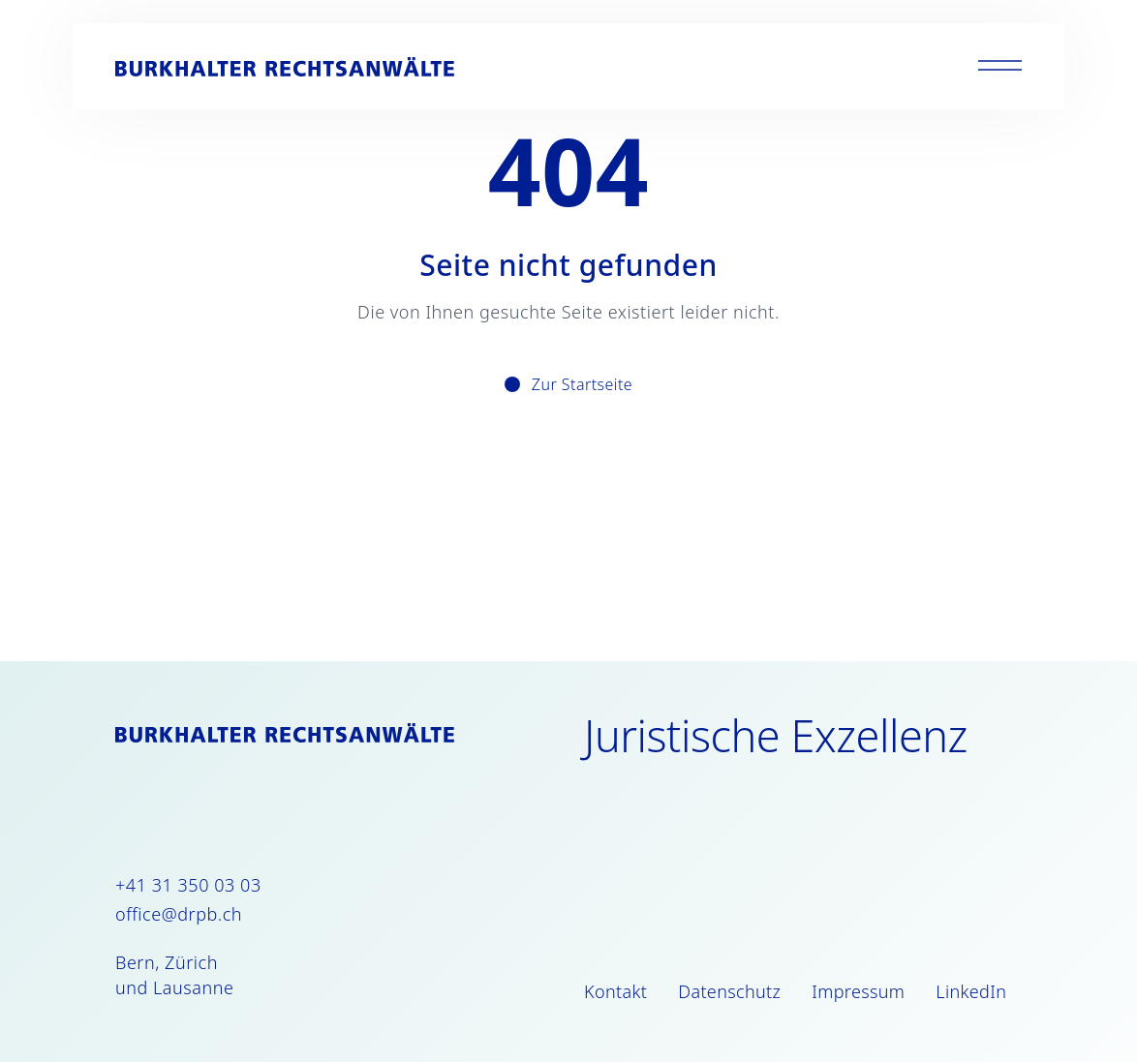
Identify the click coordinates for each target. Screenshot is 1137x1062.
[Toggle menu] (1000, 66)
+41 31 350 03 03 (188, 884)
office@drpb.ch (178, 913)
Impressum (858, 991)
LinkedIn (971, 991)
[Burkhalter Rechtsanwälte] (284, 66)
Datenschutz (729, 991)
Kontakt (615, 991)
